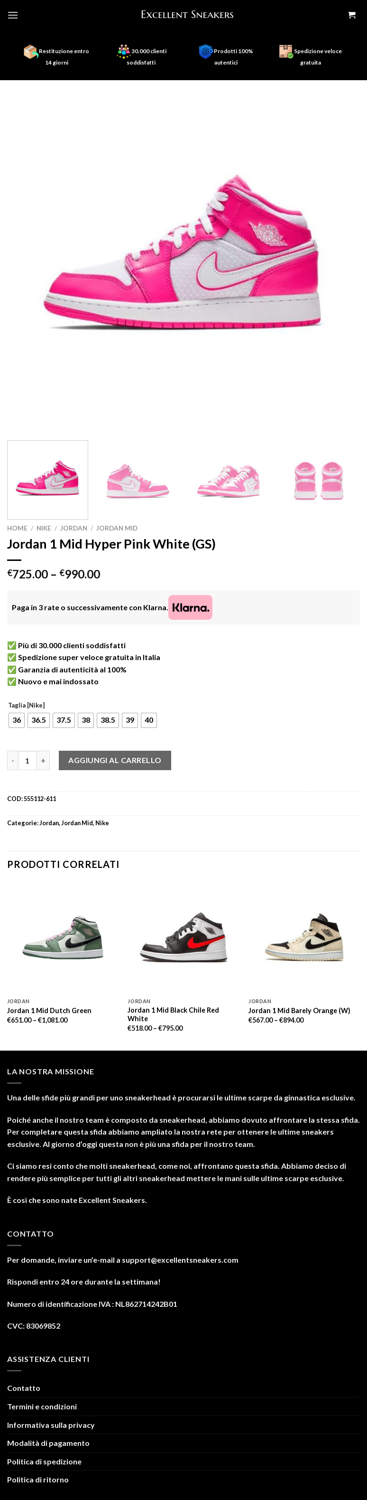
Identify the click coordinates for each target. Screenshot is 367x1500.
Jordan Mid (117, 528)
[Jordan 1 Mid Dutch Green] (63, 937)
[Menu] (12, 15)
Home (17, 528)
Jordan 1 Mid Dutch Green (49, 1010)
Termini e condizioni (42, 1406)
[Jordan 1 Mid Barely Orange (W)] (304, 937)
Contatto (23, 1387)
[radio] (16, 720)
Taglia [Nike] (26, 705)
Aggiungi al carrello (115, 759)
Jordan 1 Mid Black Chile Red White (173, 1014)
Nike (44, 528)
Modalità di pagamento (48, 1442)
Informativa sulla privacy (51, 1424)
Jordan (73, 528)
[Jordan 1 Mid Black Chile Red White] (183, 937)
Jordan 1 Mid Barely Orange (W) (299, 1010)
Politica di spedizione (44, 1461)
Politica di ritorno (38, 1479)
